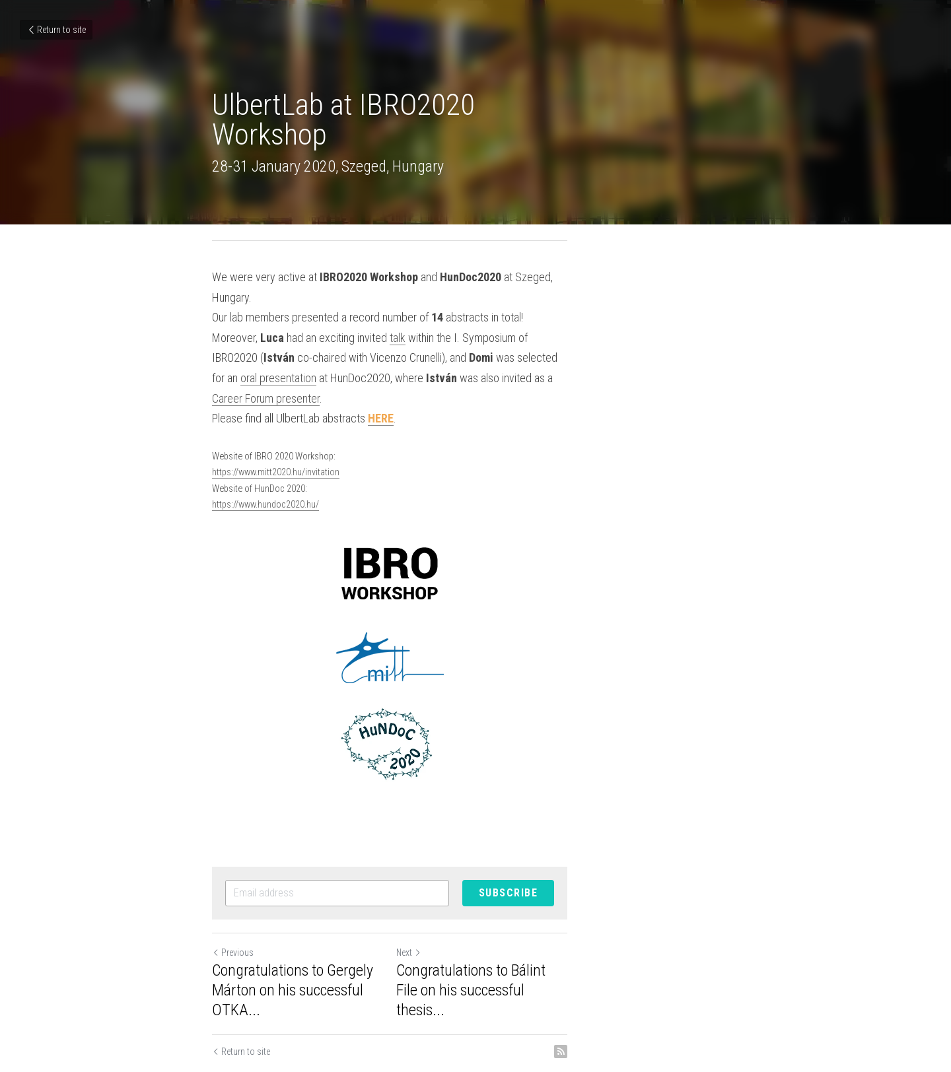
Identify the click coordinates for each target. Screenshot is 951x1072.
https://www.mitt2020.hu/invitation (276, 432)
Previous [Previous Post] (233, 912)
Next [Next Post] (494, 912)
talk (398, 317)
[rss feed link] (731, 991)
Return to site (56, 29)
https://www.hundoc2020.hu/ (266, 464)
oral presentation (430, 338)
